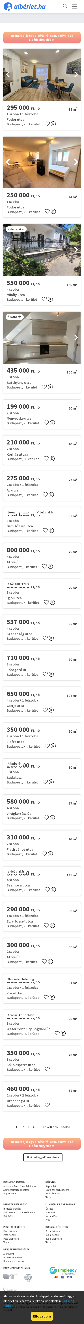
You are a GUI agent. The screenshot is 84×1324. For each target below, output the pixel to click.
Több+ (48, 1197)
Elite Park (50, 1212)
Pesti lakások (10, 1231)
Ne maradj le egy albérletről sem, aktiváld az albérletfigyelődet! (42, 38)
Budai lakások (52, 1231)
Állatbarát (8, 1253)
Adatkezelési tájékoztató (16, 1189)
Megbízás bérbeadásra (57, 1189)
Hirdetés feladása (12, 1208)
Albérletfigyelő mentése (42, 1157)
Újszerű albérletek (12, 1257)
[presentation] (8, 74)
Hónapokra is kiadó (13, 1261)
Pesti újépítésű (11, 1238)
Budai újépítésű (53, 1238)
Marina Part (51, 1216)
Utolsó (65, 1127)
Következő (50, 1127)
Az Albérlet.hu (52, 1193)
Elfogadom (42, 1316)
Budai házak (52, 1234)
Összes (49, 1208)
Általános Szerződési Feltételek (19, 1186)
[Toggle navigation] (75, 6)
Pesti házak (9, 1234)
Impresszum (10, 1193)
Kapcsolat (50, 1186)
